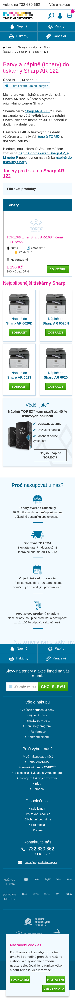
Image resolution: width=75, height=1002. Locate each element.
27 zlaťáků (26, 264)
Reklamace (38, 743)
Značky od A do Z (38, 732)
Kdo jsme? (38, 820)
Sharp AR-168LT (37, 123)
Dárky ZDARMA (38, 774)
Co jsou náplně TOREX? (50, 467)
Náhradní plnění (38, 749)
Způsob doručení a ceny (38, 722)
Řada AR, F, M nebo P (15, 63)
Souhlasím (20, 979)
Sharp (46, 59)
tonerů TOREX (49, 149)
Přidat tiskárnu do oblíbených (26, 98)
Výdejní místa (38, 727)
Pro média (38, 836)
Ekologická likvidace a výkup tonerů (38, 784)
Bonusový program (38, 738)
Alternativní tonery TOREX (38, 779)
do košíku (57, 281)
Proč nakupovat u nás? (38, 768)
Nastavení (55, 979)
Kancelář (56, 48)
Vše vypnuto (53, 988)
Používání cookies (38, 826)
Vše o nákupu (59, 5)
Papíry (56, 38)
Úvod (9, 59)
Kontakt (38, 842)
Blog (38, 795)
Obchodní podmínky (38, 831)
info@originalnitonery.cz (41, 874)
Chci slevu (53, 698)
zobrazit (19, 344)
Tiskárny (18, 48)
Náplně (18, 38)
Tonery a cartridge (27, 59)
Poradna (38, 801)
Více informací (41, 970)
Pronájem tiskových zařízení (38, 790)
